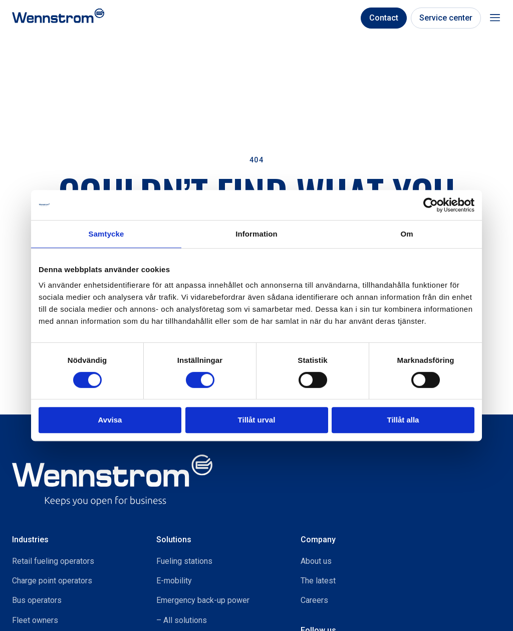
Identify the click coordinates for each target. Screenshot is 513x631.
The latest (318, 580)
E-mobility (174, 580)
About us (316, 561)
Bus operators (37, 600)
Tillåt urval (257, 419)
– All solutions (181, 620)
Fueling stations (184, 561)
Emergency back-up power (202, 600)
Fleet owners (35, 620)
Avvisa (110, 419)
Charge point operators (52, 580)
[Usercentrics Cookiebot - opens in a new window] (430, 205)
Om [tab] (406, 234)
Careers (314, 600)
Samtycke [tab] (106, 234)
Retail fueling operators (53, 561)
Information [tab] (256, 234)
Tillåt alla (403, 419)
